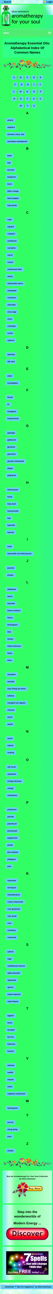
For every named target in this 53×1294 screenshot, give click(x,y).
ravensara (11, 881)
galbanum (11, 440)
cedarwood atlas (14, 269)
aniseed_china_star (15, 134)
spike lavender (13, 973)
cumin (10, 333)
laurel (9, 596)
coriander (11, 326)
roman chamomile (15, 902)
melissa (10, 696)
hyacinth (11, 525)
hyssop (10, 532)
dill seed (11, 362)
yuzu (9, 1136)
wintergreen (12, 1108)
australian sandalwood (17, 141)
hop (9, 518)
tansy (9, 1023)
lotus (9, 660)
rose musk (12, 916)
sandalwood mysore (16, 966)
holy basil (11, 504)
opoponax (11, 774)
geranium (11, 454)
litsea (9, 653)
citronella (11, 305)
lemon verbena (13, 611)
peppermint (12, 838)
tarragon (11, 1030)
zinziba (10, 1151)
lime (9, 632)
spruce (10, 987)
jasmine (10, 568)
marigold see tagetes (16, 703)
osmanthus (12, 795)
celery (10, 276)
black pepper (13, 198)
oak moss (11, 767)
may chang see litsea (16, 689)
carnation (11, 248)
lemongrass (12, 625)
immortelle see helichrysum (19, 554)
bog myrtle (12, 205)
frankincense (13, 418)
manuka (10, 682)
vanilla (10, 1072)
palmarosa (12, 809)
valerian (10, 1065)
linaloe (10, 639)
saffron (10, 952)
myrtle (10, 724)
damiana (11, 354)
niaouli (10, 745)
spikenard (11, 980)
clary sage (11, 312)
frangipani (11, 411)
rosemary (11, 930)
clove (9, 319)
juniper (10, 575)
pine (9, 866)
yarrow (10, 1122)
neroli (9, 738)
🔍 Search (5, 2)
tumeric (10, 1051)
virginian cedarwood (16, 1094)
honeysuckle (12, 511)
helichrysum (12, 490)
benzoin (10, 170)
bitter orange (12, 191)
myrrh (10, 717)
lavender (11, 603)
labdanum (11, 589)
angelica (11, 127)
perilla (10, 845)
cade (9, 220)
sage (9, 959)
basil (9, 156)
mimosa (10, 710)
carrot (10, 255)
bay (9, 163)
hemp (9, 497)
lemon (10, 618)
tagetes (10, 1016)
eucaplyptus (12, 383)
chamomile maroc (15, 283)
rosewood (11, 937)
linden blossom (14, 646)
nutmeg (10, 753)
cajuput (10, 227)
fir (8, 404)
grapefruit (11, 475)
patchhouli (12, 824)
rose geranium (13, 909)
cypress (10, 340)
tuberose (11, 1044)
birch (9, 184)
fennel (10, 397)
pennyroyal (12, 831)
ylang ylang (12, 1129)
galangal (11, 433)
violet (9, 1087)
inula (9, 546)
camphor (11, 234)
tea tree (10, 1037)
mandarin (11, 674)
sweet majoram (14, 994)
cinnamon (11, 298)
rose (9, 923)
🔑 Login (48, 2)
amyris (10, 120)
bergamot (11, 177)
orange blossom (14, 781)
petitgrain (11, 859)
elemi (9, 376)
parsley (10, 817)
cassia (10, 262)
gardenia (11, 447)
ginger (10, 468)
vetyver (10, 1079)
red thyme (11, 888)
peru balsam (12, 852)
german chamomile (15, 461)
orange (10, 788)
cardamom (12, 241)
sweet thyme (12, 1001)
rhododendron (13, 895)
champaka (11, 291)
